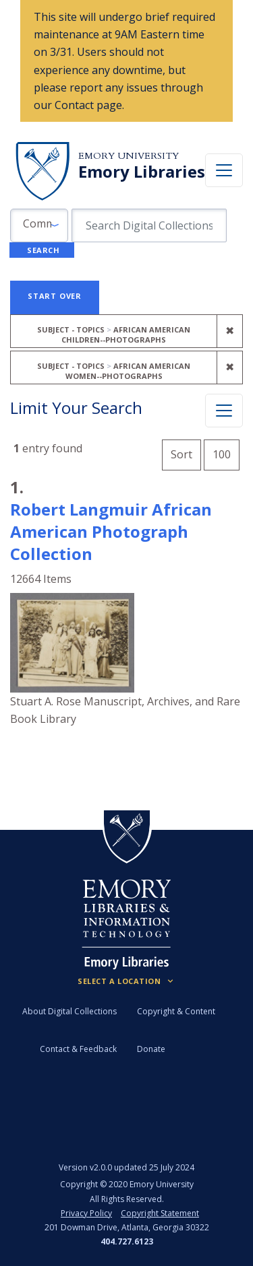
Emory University (128, 155)
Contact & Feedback (78, 1049)
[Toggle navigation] (224, 170)
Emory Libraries (141, 172)
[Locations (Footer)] (126, 981)
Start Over (55, 296)
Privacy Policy (86, 1213)
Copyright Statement (160, 1213)
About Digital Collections (69, 1011)
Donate (151, 1049)
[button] (39, 225)
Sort (181, 454)
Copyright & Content (176, 1011)
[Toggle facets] (224, 410)
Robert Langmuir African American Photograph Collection (111, 531)
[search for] (149, 225)
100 (226, 453)
